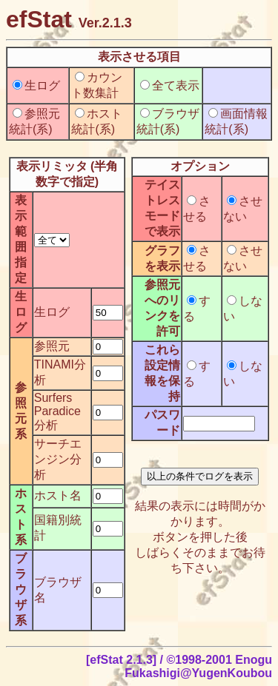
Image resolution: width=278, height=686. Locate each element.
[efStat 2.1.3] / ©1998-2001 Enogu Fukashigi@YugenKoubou (179, 666)
